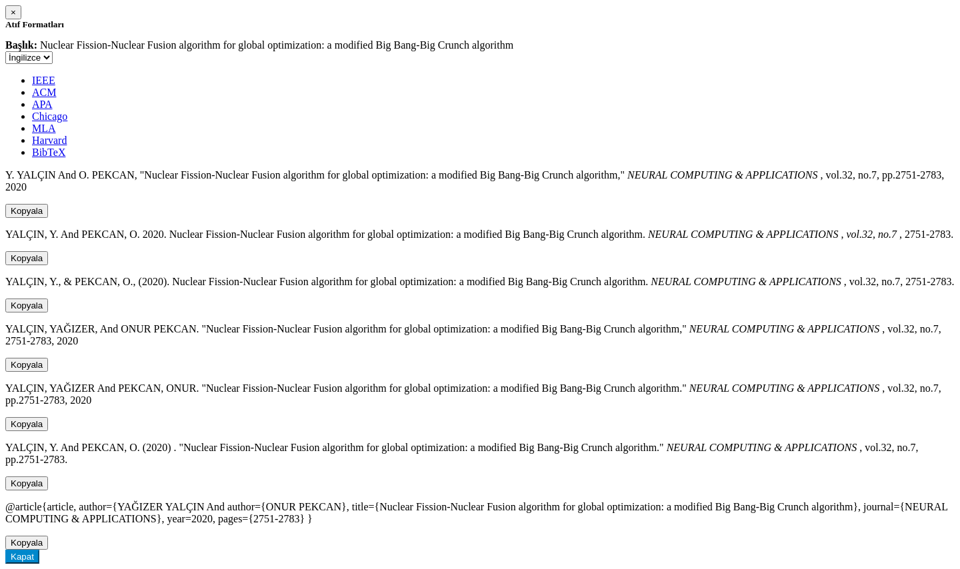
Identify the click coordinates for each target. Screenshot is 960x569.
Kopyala (27, 211)
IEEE (43, 80)
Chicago (49, 116)
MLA (44, 128)
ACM (44, 92)
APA (42, 104)
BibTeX (48, 152)
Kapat (22, 557)
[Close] (13, 12)
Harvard (49, 140)
